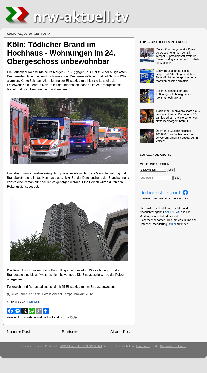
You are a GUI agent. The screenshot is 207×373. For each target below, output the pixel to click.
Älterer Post (120, 331)
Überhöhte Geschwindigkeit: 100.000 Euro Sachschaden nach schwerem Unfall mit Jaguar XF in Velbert (177, 136)
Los (177, 177)
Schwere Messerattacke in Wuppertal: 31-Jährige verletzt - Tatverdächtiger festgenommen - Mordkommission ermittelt (176, 76)
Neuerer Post (18, 331)
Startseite (70, 331)
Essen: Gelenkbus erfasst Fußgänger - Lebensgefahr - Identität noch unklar (173, 94)
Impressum (33, 301)
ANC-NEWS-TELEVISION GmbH (81, 346)
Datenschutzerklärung (173, 346)
